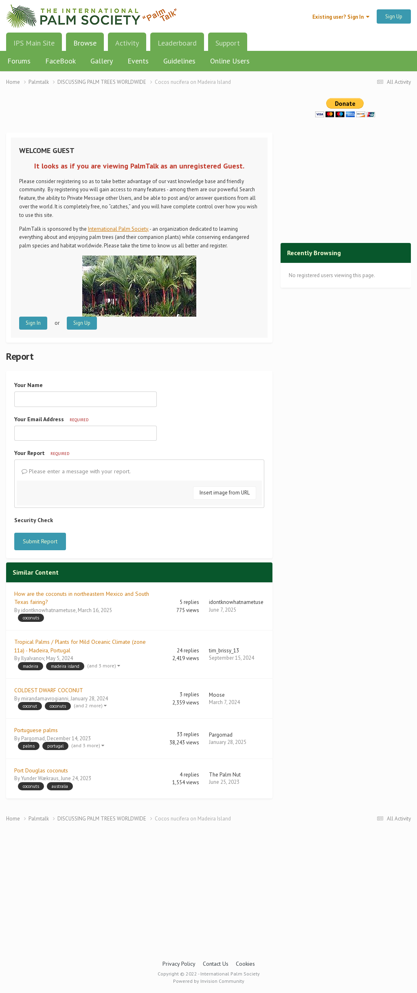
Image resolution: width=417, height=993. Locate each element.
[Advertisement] (139, 114)
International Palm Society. (118, 228)
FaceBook (60, 61)
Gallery (101, 61)
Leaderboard (177, 43)
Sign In (33, 322)
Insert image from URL (225, 492)
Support (227, 43)
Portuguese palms (36, 730)
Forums (19, 61)
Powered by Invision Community (208, 981)
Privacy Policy (178, 963)
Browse (85, 46)
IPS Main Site (34, 43)
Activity (127, 43)
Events (138, 61)
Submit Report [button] (40, 541)
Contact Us (215, 963)
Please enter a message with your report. (76, 471)
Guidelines (179, 61)
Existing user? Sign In (340, 16)
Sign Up (393, 16)
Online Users (230, 61)
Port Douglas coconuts (41, 770)
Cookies (245, 963)
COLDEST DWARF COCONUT (48, 690)
